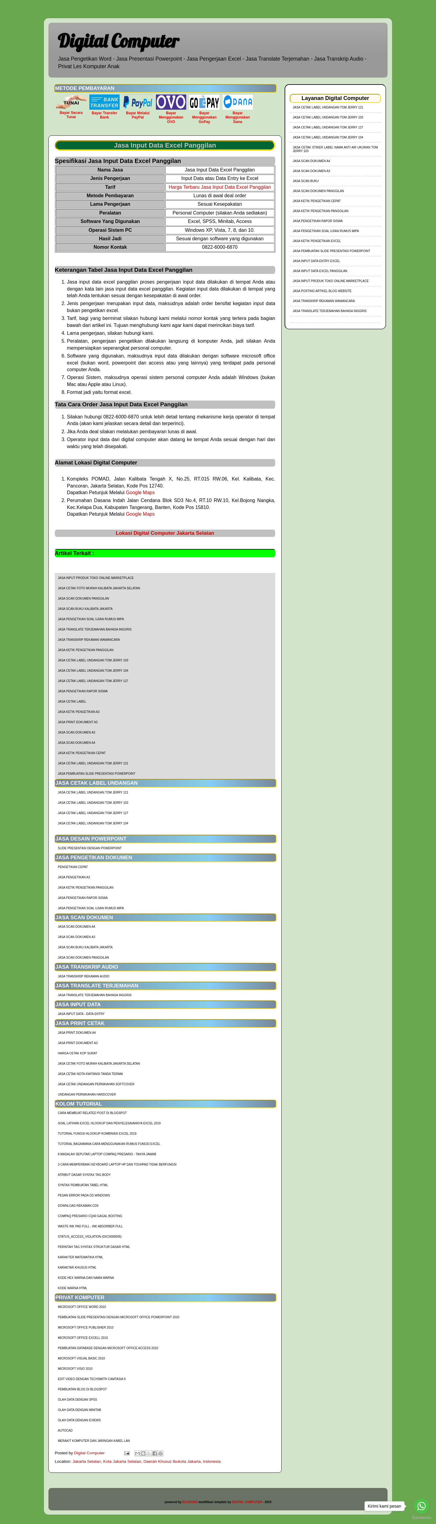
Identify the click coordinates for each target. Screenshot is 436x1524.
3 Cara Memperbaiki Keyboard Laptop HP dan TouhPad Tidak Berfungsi (117, 1164)
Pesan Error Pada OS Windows (84, 1195)
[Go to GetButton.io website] (421, 1518)
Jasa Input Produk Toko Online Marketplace (96, 578)
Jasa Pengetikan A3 (74, 877)
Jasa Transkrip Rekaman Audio (83, 976)
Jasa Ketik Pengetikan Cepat (82, 753)
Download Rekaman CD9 (78, 1205)
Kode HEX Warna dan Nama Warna (86, 1277)
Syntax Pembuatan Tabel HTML (83, 1185)
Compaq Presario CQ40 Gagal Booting (90, 1216)
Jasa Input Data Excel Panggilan (320, 271)
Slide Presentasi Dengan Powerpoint (90, 848)
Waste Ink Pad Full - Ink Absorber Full (90, 1226)
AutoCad (65, 1430)
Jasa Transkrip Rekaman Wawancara (89, 639)
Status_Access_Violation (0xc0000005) (90, 1236)
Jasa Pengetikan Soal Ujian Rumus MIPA (91, 619)
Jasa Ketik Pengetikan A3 (79, 712)
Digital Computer (118, 40)
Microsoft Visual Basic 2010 (81, 1358)
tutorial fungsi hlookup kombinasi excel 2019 (97, 1133)
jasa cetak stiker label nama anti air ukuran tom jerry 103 (335, 149)
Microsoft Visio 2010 (75, 1368)
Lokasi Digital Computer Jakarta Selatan (165, 533)
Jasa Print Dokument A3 (77, 722)
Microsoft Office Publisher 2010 (86, 1327)
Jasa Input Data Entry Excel (316, 261)
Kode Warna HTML (72, 1288)
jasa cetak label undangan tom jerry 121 (93, 763)
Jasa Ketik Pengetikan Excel (317, 241)
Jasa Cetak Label (72, 701)
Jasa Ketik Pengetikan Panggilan (86, 650)
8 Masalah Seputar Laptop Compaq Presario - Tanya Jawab (107, 1154)
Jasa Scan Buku (306, 181)
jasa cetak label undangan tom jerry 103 (93, 660)
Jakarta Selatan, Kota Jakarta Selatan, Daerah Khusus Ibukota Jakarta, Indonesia (147, 1461)
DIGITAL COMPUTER (247, 1502)
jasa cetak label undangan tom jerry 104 (93, 670)
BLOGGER (190, 1502)
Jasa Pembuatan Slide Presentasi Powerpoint (96, 773)
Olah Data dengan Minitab (79, 1410)
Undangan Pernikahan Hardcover (87, 1094)
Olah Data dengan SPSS (77, 1399)
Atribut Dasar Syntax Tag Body (84, 1174)
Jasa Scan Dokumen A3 (76, 732)
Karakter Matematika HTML (80, 1257)
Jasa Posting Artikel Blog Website (322, 291)
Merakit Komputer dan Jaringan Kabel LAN (94, 1440)
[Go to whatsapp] (421, 1506)
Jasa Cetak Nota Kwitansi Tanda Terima (90, 1074)
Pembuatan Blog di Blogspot (82, 1389)
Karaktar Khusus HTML (77, 1267)
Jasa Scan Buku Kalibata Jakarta (85, 609)
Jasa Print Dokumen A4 (77, 1032)
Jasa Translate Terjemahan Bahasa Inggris (94, 629)
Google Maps (140, 492)
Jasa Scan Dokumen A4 (76, 742)
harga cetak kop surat (77, 1053)
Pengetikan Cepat (73, 867)
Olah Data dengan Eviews (79, 1420)
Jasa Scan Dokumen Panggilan (83, 598)
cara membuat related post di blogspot (92, 1113)
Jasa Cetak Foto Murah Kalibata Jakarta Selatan (99, 588)
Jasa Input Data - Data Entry (81, 1014)
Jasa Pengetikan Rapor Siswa (83, 691)
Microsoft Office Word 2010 (82, 1307)
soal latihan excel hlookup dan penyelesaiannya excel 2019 (109, 1123)
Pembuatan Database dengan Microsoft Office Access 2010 (108, 1348)
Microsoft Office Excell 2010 (83, 1337)
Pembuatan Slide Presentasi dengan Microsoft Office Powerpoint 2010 (118, 1317)
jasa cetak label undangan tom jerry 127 (93, 681)
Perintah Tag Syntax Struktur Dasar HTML (94, 1247)
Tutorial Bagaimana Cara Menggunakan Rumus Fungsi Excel (109, 1144)
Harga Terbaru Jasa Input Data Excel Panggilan (220, 187)
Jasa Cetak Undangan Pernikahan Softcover (96, 1084)
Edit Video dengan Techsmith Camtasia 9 (92, 1379)
